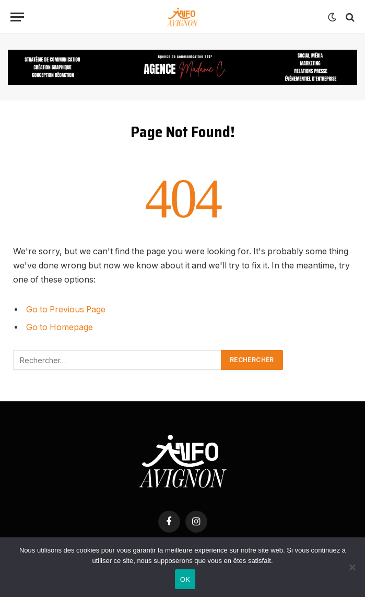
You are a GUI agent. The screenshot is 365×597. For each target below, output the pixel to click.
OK (185, 579)
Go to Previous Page (65, 309)
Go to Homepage (59, 327)
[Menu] (17, 17)
